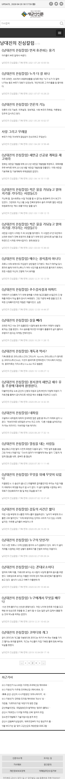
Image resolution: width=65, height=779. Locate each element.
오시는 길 (48, 758)
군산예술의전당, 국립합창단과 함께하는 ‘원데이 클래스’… (26, 708)
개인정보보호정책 (17, 771)
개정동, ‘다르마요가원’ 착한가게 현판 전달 (20, 703)
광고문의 (47, 764)
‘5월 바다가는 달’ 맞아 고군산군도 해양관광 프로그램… (25, 726)
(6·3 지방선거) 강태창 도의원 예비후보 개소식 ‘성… (24, 698)
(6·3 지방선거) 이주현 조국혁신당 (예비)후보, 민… (23, 689)
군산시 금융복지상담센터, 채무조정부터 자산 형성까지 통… (27, 721)
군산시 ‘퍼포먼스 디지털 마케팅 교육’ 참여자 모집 (23, 712)
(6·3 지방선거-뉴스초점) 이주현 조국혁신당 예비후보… (25, 685)
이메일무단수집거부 (47, 771)
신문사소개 (17, 758)
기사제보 (17, 764)
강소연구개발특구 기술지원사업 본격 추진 (20, 717)
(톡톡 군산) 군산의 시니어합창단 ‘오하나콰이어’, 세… (24, 694)
